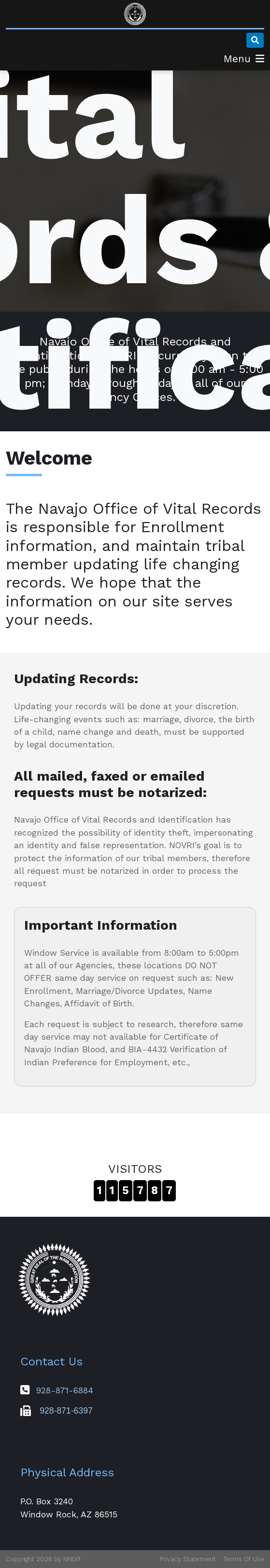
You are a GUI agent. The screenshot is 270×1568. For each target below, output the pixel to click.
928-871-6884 (64, 1390)
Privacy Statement (188, 1559)
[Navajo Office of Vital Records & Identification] (135, 14)
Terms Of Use (243, 1559)
